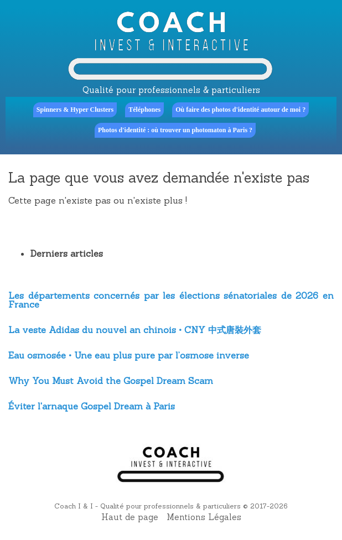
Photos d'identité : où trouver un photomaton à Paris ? (175, 130)
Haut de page (129, 517)
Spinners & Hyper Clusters (75, 109)
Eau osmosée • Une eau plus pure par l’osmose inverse (128, 355)
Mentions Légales (204, 517)
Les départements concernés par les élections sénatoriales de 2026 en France (171, 300)
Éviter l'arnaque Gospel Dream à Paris (91, 406)
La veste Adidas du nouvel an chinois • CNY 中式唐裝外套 (134, 329)
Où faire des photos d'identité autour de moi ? (240, 109)
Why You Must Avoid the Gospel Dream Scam (110, 380)
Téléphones (144, 109)
